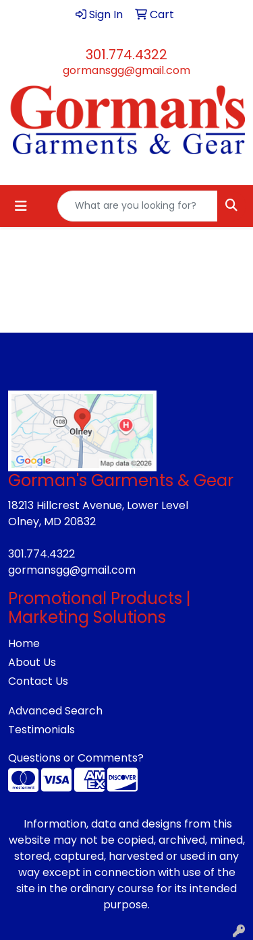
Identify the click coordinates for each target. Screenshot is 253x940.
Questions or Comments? (76, 758)
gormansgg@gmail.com (126, 70)
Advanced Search (55, 710)
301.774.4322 (126, 54)
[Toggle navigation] (21, 206)
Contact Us (38, 681)
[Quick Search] (137, 206)
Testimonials (41, 729)
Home (24, 643)
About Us (32, 662)
